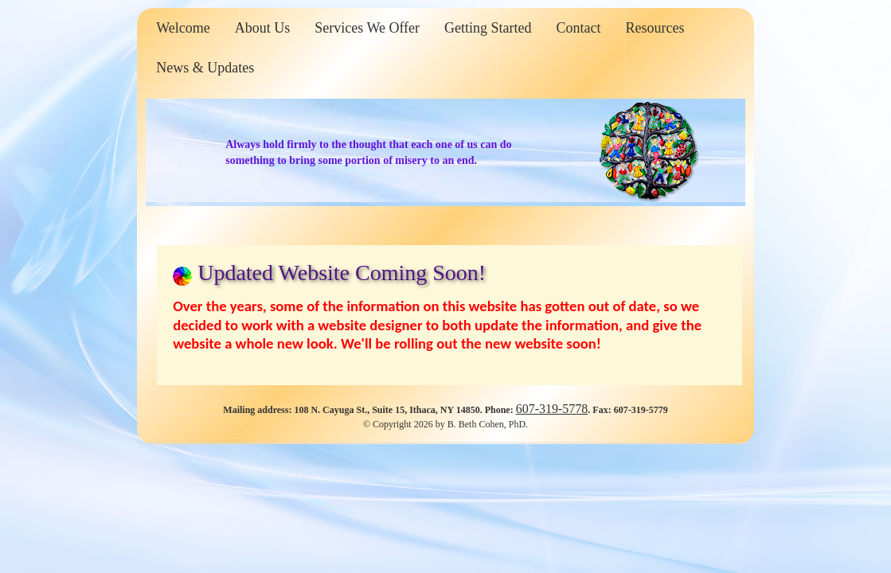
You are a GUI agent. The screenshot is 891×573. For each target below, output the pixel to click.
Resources (655, 28)
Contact (579, 28)
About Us (263, 28)
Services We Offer (367, 28)
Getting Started (487, 28)
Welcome (183, 28)
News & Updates (205, 68)
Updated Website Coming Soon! (341, 272)
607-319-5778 (552, 408)
